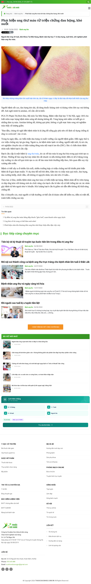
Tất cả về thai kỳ (51, 462)
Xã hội (49, 504)
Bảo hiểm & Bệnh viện (10, 499)
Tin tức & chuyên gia (10, 485)
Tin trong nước (51, 517)
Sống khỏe (51, 485)
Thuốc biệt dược (6, 462)
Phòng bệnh (50, 453)
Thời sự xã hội (51, 508)
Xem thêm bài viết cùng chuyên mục (45, 327)
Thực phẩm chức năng (9, 467)
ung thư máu (33, 153)
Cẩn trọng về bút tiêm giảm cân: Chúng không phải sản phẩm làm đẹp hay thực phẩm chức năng (44, 352)
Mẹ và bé (50, 444)
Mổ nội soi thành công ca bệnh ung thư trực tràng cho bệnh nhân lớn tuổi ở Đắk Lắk (45, 262)
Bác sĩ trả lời (50, 471)
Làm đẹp (49, 494)
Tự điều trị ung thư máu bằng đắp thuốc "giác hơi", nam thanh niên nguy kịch (33, 217)
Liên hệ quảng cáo (55, 545)
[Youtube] (11, 569)
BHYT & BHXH (6, 508)
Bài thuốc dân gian (7, 448)
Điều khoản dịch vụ (55, 536)
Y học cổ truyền (8, 444)
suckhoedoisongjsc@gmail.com (17, 564)
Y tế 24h (4, 489)
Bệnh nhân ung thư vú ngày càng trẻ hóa (22, 283)
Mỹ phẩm (4, 471)
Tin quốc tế (50, 512)
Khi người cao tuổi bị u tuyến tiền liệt (20, 303)
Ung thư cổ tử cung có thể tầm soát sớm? (19, 221)
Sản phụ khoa (51, 457)
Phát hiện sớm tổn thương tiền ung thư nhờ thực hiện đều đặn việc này (31, 225)
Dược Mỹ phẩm (7, 458)
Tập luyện (49, 489)
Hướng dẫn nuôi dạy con (54, 448)
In (11, 32)
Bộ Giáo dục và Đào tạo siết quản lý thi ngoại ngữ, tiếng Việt (32, 385)
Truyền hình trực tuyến (54, 476)
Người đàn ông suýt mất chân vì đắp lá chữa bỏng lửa (30, 341)
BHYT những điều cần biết (10, 503)
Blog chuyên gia (6, 494)
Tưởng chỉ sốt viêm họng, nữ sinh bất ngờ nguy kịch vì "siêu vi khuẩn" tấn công (38, 363)
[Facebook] (7, 569)
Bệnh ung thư (18, 13)
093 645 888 (11, 562)
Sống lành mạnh (52, 498)
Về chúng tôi (53, 532)
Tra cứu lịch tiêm (45, 425)
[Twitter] (3, 569)
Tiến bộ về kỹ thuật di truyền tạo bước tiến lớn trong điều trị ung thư (37, 241)
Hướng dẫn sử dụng (55, 541)
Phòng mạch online (55, 467)
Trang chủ (9, 13)
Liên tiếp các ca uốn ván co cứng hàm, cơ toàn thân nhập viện (33, 374)
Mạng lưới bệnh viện (8, 512)
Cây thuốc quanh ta (8, 453)
